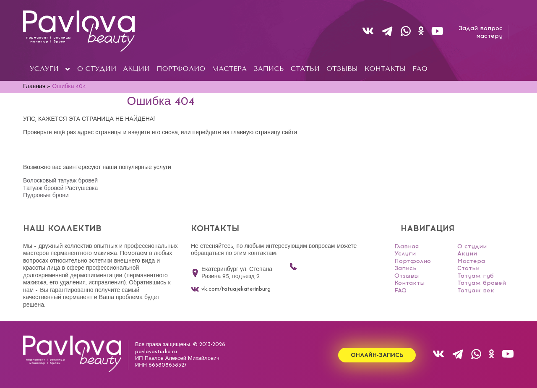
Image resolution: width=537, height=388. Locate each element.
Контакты (409, 282)
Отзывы (406, 275)
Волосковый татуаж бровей (60, 181)
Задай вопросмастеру (481, 32)
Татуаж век (475, 290)
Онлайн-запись (377, 355)
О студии (472, 246)
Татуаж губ (475, 275)
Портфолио (412, 261)
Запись (405, 268)
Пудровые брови (45, 196)
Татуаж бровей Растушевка (60, 188)
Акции (467, 253)
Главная (406, 246)
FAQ (400, 290)
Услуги (405, 253)
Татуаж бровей (481, 282)
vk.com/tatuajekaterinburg (231, 289)
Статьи (468, 268)
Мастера (471, 261)
